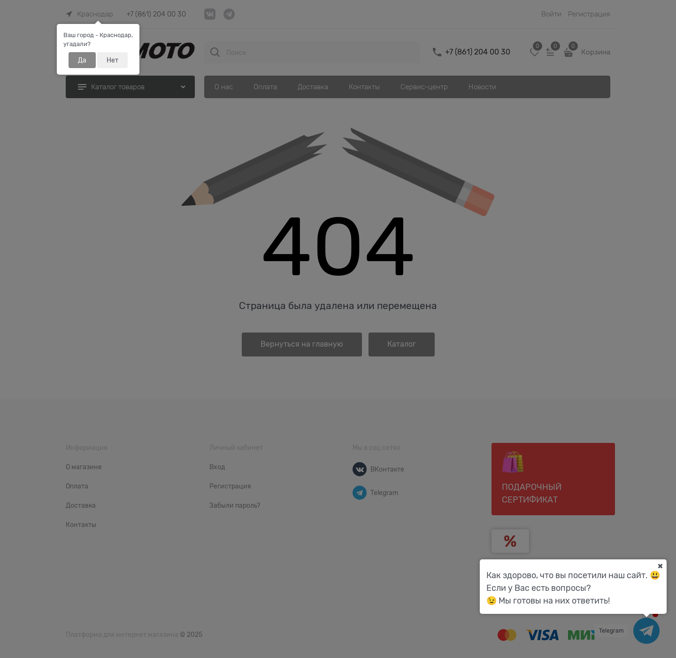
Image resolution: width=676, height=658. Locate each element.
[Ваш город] (660, 566)
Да (82, 60)
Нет (112, 60)
